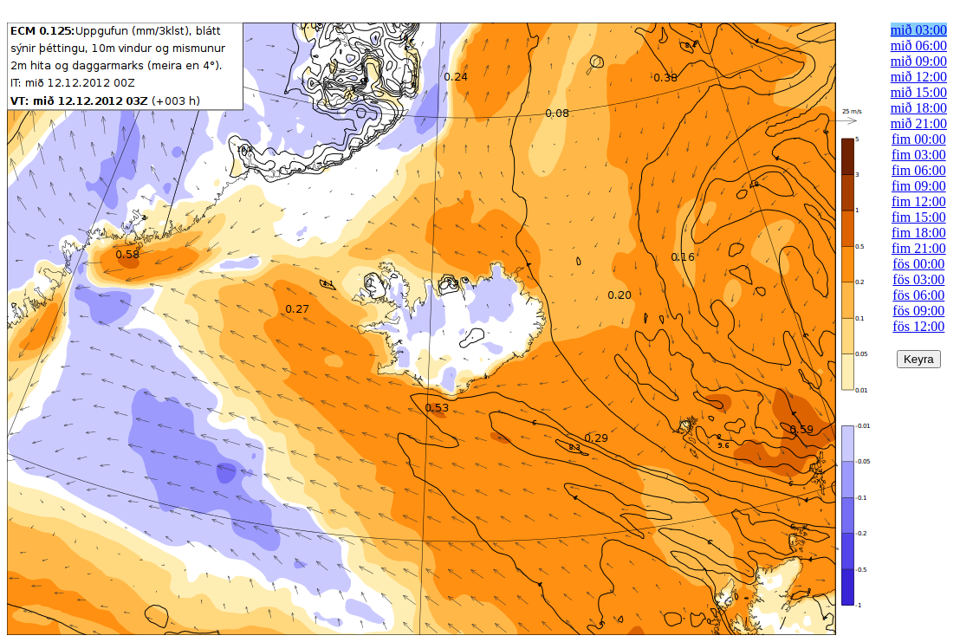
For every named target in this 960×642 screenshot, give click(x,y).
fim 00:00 (919, 139)
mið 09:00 (919, 61)
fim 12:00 (919, 201)
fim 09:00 (919, 185)
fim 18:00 (919, 232)
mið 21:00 (919, 123)
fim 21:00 (919, 248)
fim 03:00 (919, 154)
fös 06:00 (918, 295)
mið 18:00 (919, 108)
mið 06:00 (919, 45)
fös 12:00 (918, 326)
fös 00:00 (918, 263)
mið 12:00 (919, 76)
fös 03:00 (918, 279)
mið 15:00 (919, 92)
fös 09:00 (918, 310)
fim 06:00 (919, 170)
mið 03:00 (919, 30)
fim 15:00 (919, 217)
